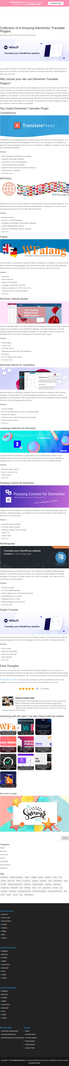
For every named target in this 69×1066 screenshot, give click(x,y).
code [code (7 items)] (60, 877)
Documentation (30, 1034)
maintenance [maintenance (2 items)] (57, 884)
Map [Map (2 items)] (21, 887)
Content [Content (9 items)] (3, 881)
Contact (4, 924)
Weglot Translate (9, 609)
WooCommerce (5, 865)
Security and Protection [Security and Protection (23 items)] (55, 891)
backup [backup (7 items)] (27, 877)
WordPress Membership (10, 1031)
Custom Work (30, 1048)
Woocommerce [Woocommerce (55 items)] (28, 895)
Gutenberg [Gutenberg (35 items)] (27, 884)
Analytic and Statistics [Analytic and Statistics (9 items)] (16, 877)
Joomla (2, 858)
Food (3, 971)
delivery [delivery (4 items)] (18, 881)
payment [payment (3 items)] (55, 887)
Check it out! (55, 3)
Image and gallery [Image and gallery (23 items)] (37, 884)
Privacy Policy (6, 921)
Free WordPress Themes (8, 680)
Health (4, 961)
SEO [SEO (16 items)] (65, 891)
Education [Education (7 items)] (35, 881)
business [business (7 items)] (48, 877)
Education (5, 968)
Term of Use (6, 918)
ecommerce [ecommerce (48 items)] (26, 881)
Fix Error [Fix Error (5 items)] (3, 884)
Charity (4, 978)
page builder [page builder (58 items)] (46, 887)
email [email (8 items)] (50, 881)
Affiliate (4, 931)
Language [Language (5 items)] (48, 884)
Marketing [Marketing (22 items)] (27, 887)
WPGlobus (6, 178)
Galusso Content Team (10, 35)
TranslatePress (8, 113)
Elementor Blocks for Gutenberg (17, 365)
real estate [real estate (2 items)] (4, 891)
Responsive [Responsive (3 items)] (12, 891)
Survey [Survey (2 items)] (15, 895)
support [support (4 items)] (9, 895)
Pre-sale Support (31, 1038)
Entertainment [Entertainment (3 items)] (58, 881)
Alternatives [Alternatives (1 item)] (4, 877)
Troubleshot (4, 861)
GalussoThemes (19, 1060)
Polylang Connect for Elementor (17, 483)
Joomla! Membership (9, 1034)
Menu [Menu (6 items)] (34, 887)
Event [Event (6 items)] (65, 881)
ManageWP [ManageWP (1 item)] (14, 887)
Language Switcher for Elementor (18, 428)
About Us (5, 914)
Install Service (30, 1044)
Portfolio (4, 958)
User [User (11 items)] (21, 895)
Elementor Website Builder (14, 298)
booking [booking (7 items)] (41, 877)
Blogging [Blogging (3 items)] (34, 877)
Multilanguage (7, 543)
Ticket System (30, 1041)
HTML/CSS (4, 854)
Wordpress (3, 868)
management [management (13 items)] (5, 887)
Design (2, 848)
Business (5, 954)
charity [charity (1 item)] (55, 877)
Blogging (5, 951)
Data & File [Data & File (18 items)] (11, 881)
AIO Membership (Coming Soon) (13, 1038)
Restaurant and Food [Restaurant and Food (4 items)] (24, 891)
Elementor (32, 35)
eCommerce (6, 964)
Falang (3, 236)
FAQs (27, 1031)
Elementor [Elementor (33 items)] (43, 881)
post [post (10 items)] (61, 887)
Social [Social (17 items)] (2, 895)
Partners (4, 928)
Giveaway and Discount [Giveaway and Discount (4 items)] (15, 884)
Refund (4, 938)
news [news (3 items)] (39, 887)
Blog (3, 934)
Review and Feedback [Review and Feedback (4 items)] (39, 891)
